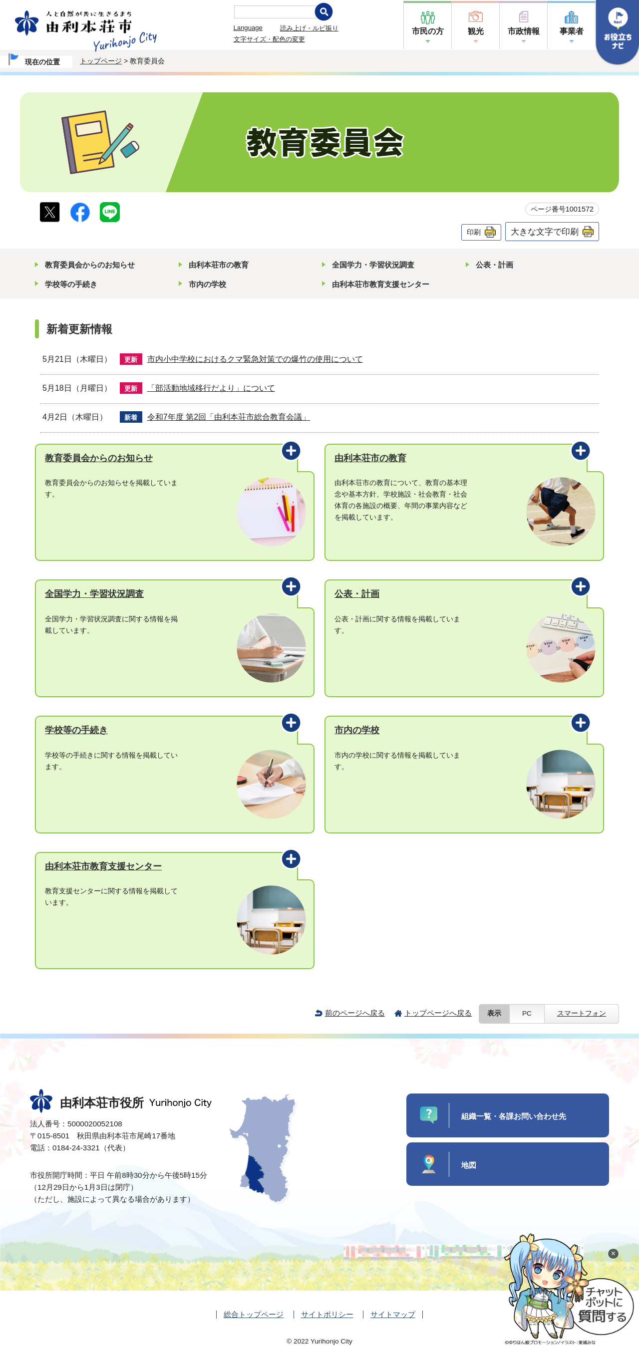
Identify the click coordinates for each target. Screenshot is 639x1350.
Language (248, 27)
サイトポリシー (327, 1314)
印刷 (474, 232)
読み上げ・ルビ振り (309, 28)
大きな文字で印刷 (545, 232)
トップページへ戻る (438, 1013)
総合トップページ (254, 1314)
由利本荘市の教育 (219, 265)
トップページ (101, 61)
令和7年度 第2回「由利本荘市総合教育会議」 (228, 417)
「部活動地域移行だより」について (211, 388)
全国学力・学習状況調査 (373, 265)
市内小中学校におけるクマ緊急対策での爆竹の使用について (255, 359)
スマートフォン (581, 1013)
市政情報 (524, 31)
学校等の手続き (71, 284)
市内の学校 (207, 284)
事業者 (572, 31)
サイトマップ (392, 1314)
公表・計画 (494, 265)
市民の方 (428, 31)
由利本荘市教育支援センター (380, 284)
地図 (468, 1165)
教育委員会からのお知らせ (90, 265)
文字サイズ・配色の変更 (269, 39)
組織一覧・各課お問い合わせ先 (513, 1116)
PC (527, 1013)
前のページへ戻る (355, 1013)
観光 (476, 31)
